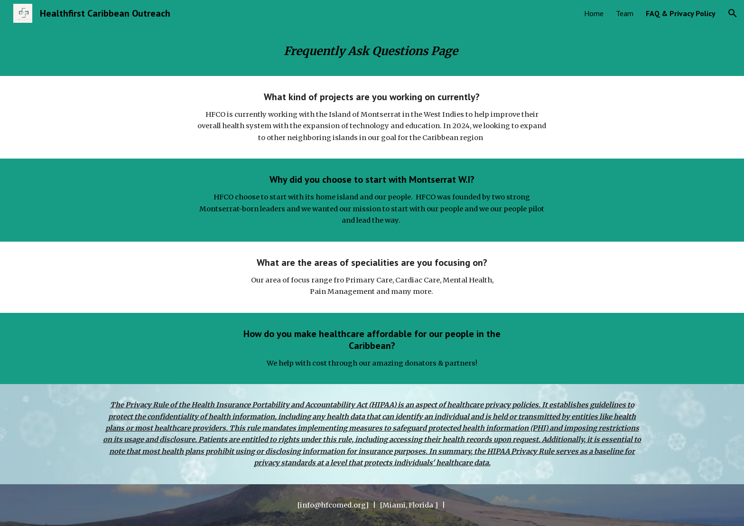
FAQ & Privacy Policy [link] (681, 13)
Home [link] (594, 13)
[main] (372, 51)
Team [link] (624, 13)
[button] (732, 13)
